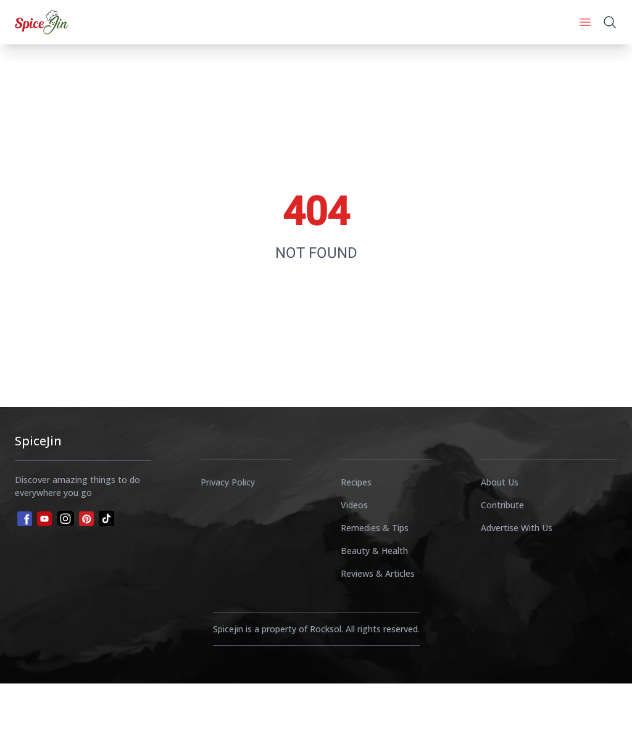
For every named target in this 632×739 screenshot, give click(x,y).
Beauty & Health (374, 550)
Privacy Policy (228, 482)
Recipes (356, 482)
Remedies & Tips (375, 528)
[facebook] (23, 517)
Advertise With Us (516, 528)
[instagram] (65, 518)
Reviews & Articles (378, 573)
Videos (354, 505)
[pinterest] (86, 518)
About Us (499, 482)
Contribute (502, 505)
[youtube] (44, 518)
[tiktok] (106, 518)
